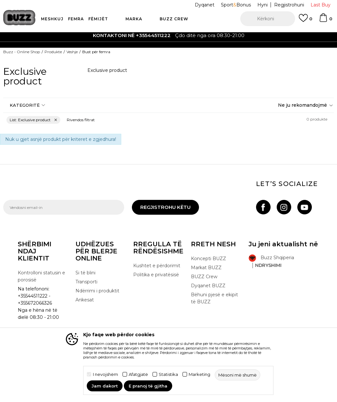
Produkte (53, 51)
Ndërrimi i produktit (97, 291)
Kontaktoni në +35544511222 (132, 35)
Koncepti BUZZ (208, 258)
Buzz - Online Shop (21, 51)
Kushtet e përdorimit (156, 266)
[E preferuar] (305, 21)
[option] (168, 35)
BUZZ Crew (204, 276)
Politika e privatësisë (156, 275)
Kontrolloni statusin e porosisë (41, 276)
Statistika (168, 374)
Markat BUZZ (206, 267)
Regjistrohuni (289, 5)
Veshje (72, 51)
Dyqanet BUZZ (208, 286)
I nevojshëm (105, 374)
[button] (267, 18)
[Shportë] (325, 21)
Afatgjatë (138, 374)
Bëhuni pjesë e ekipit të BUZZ (214, 298)
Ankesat (84, 300)
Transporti (86, 282)
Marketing (199, 374)
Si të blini (85, 273)
